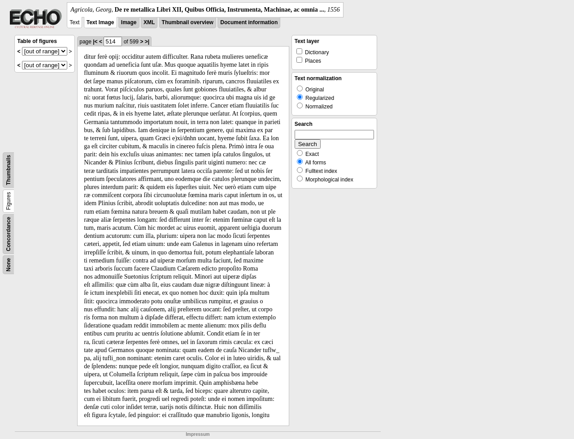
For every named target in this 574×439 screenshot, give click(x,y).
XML (149, 22)
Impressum (197, 434)
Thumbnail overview (187, 22)
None (8, 264)
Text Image (100, 22)
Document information (249, 22)
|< (95, 42)
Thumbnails (8, 170)
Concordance (8, 234)
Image (129, 22)
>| (147, 42)
